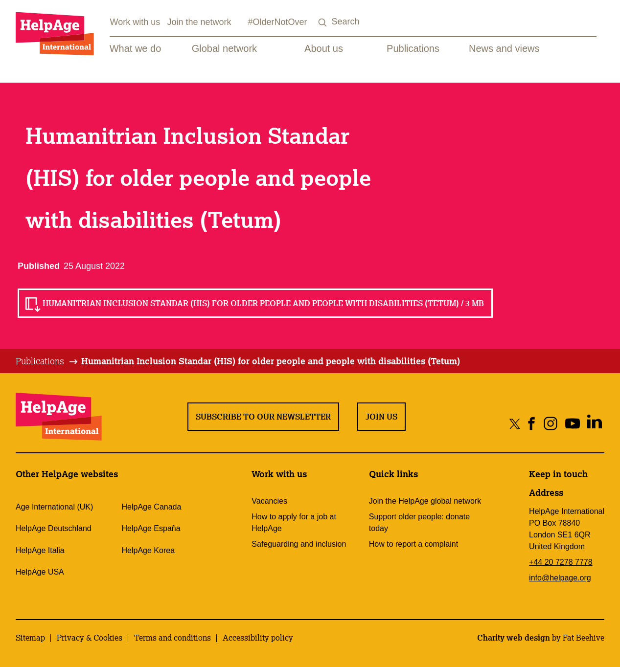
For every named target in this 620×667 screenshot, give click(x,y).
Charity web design (513, 637)
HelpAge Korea (148, 550)
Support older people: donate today (419, 522)
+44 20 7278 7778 (560, 562)
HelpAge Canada (152, 507)
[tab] (47, 361)
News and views (504, 48)
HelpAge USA (40, 572)
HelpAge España (151, 528)
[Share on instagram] (550, 423)
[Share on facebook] (531, 423)
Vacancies (269, 501)
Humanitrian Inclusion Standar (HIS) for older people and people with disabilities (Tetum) (270, 361)
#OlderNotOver (277, 22)
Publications (413, 48)
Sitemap (30, 637)
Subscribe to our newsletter (263, 416)
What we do (135, 48)
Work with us (135, 22)
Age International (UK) (54, 507)
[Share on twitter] (515, 423)
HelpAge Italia (40, 550)
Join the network (199, 22)
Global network (224, 48)
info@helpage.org (560, 578)
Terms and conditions (172, 637)
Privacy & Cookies (89, 637)
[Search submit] (323, 23)
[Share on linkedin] (594, 423)
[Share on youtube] (572, 423)
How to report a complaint (413, 544)
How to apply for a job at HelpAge (294, 522)
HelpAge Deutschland (54, 528)
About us (323, 48)
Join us (381, 416)
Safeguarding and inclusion (299, 544)
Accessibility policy (258, 637)
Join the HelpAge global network (425, 501)
